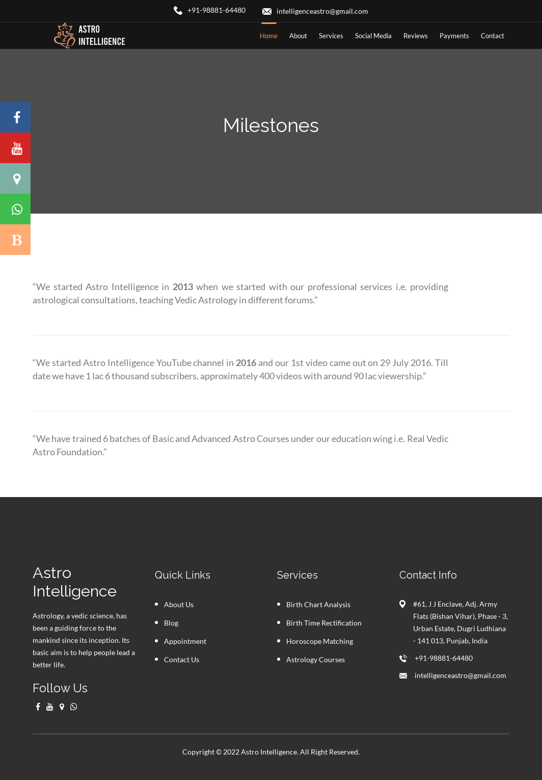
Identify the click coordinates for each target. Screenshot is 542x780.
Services (331, 36)
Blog (171, 622)
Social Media (373, 36)
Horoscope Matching (319, 641)
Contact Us (181, 659)
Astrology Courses (315, 659)
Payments (454, 36)
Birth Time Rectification (324, 622)
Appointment (185, 641)
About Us (179, 604)
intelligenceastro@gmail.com (460, 675)
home (269, 36)
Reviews (415, 36)
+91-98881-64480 (444, 658)
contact (492, 36)
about (298, 36)
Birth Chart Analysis (318, 604)
